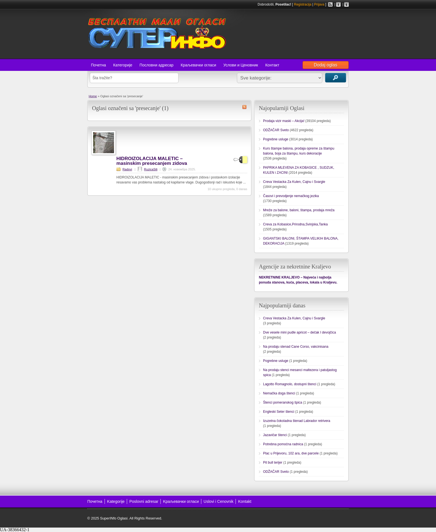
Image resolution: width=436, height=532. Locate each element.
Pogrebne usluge (275, 139)
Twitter (346, 4)
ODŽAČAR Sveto (276, 130)
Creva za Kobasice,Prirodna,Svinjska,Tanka (295, 224)
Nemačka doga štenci (279, 393)
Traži (335, 78)
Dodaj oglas (326, 65)
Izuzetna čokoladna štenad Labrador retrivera (296, 421)
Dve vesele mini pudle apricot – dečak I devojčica (299, 332)
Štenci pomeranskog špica (282, 402)
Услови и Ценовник (240, 65)
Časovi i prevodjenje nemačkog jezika (291, 196)
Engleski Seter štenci (278, 412)
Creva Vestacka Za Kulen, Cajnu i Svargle (294, 182)
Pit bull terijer (272, 462)
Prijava (319, 4)
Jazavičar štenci (275, 435)
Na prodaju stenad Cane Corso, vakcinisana (295, 347)
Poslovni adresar (143, 501)
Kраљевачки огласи (181, 501)
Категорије (122, 65)
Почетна (98, 65)
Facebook (338, 4)
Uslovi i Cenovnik (218, 501)
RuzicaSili (150, 169)
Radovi (127, 169)
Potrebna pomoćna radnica (283, 444)
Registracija (302, 4)
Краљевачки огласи (198, 65)
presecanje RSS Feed (244, 107)
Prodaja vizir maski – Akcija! (283, 121)
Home (93, 96)
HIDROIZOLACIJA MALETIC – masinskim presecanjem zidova (152, 161)
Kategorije (116, 501)
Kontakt (244, 501)
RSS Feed (330, 4)
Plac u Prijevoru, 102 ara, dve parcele (291, 453)
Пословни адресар (157, 65)
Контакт (272, 65)
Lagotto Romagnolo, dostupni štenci (289, 384)
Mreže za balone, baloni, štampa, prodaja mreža (299, 210)
